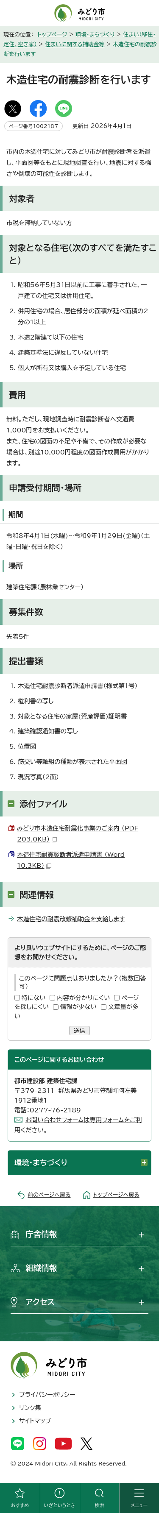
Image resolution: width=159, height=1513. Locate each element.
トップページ (52, 34)
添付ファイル (43, 804)
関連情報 (37, 894)
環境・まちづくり (94, 34)
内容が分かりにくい (83, 998)
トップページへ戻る (116, 1195)
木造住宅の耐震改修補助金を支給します (71, 919)
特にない (34, 998)
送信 (79, 1031)
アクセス (40, 1302)
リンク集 (30, 1407)
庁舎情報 (41, 1234)
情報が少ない (78, 1006)
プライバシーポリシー (47, 1394)
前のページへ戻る (49, 1195)
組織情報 (41, 1268)
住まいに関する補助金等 (74, 44)
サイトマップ (35, 1421)
